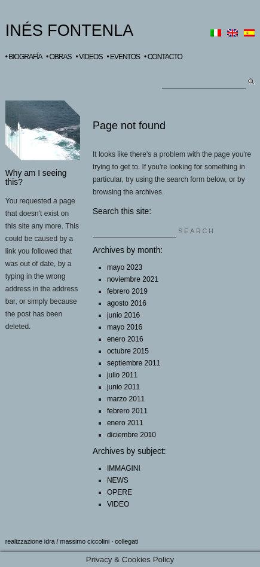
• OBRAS (59, 57)
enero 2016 (125, 339)
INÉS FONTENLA (69, 30)
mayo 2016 (124, 327)
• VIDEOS (89, 57)
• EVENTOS (123, 57)
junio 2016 (123, 315)
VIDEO (118, 504)
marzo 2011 (126, 399)
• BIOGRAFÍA (23, 57)
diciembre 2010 (131, 435)
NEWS (118, 480)
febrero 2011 (127, 411)
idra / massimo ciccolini (77, 541)
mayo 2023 (124, 267)
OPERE (119, 492)
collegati (126, 541)
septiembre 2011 (133, 363)
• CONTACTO (163, 57)
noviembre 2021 (132, 279)
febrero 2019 (127, 291)
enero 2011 (125, 423)
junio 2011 (123, 387)
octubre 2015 (128, 351)
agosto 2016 (126, 303)
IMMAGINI (123, 468)
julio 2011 (122, 375)
